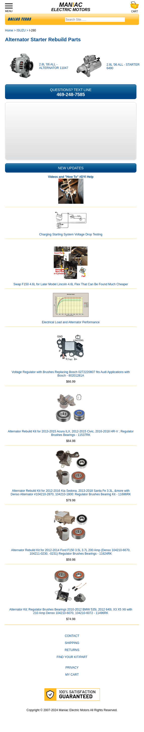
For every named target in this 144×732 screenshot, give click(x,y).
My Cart (72, 674)
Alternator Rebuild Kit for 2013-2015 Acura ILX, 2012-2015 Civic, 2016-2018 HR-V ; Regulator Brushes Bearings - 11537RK (71, 433)
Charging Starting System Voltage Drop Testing (70, 234)
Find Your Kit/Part (71, 657)
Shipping (72, 643)
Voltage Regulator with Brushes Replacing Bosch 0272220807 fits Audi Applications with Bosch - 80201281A (71, 373)
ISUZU (21, 30)
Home (9, 30)
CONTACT (72, 636)
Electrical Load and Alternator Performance (71, 322)
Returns (72, 650)
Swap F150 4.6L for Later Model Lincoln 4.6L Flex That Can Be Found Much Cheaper (70, 284)
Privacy (72, 667)
